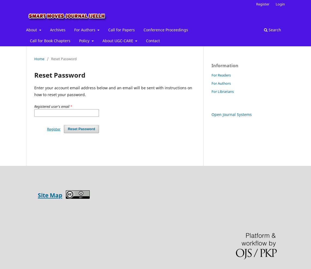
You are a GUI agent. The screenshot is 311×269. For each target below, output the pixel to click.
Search (272, 29)
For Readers (221, 75)
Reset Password (81, 129)
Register (262, 4)
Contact (153, 40)
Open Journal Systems (232, 114)
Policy (85, 40)
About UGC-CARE (118, 40)
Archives (58, 29)
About (32, 29)
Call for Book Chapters (50, 40)
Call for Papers (121, 29)
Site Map (50, 195)
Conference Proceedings (166, 29)
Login (280, 4)
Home (39, 58)
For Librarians (223, 91)
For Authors (85, 29)
